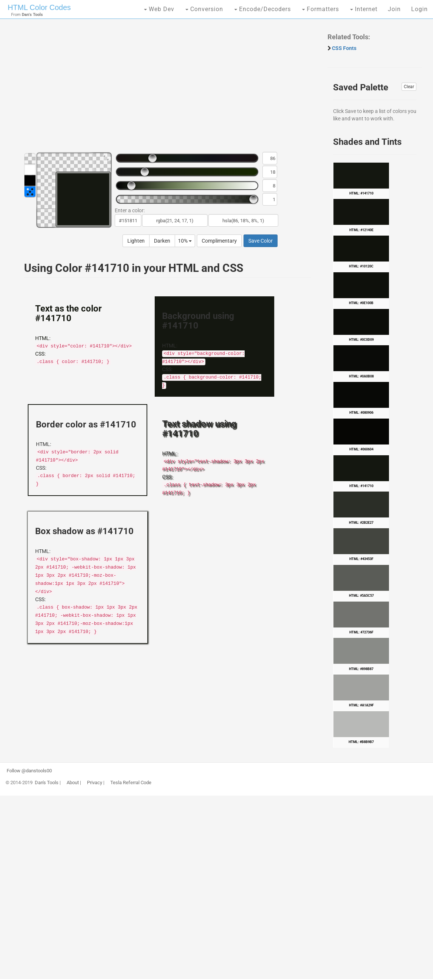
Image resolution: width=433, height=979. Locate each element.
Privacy (94, 782)
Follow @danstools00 (29, 770)
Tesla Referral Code (130, 782)
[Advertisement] (164, 89)
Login (419, 9)
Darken (162, 241)
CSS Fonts (344, 48)
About (73, 782)
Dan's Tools (46, 782)
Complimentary (219, 241)
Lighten (136, 241)
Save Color (260, 241)
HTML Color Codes (39, 7)
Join (394, 9)
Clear (409, 86)
